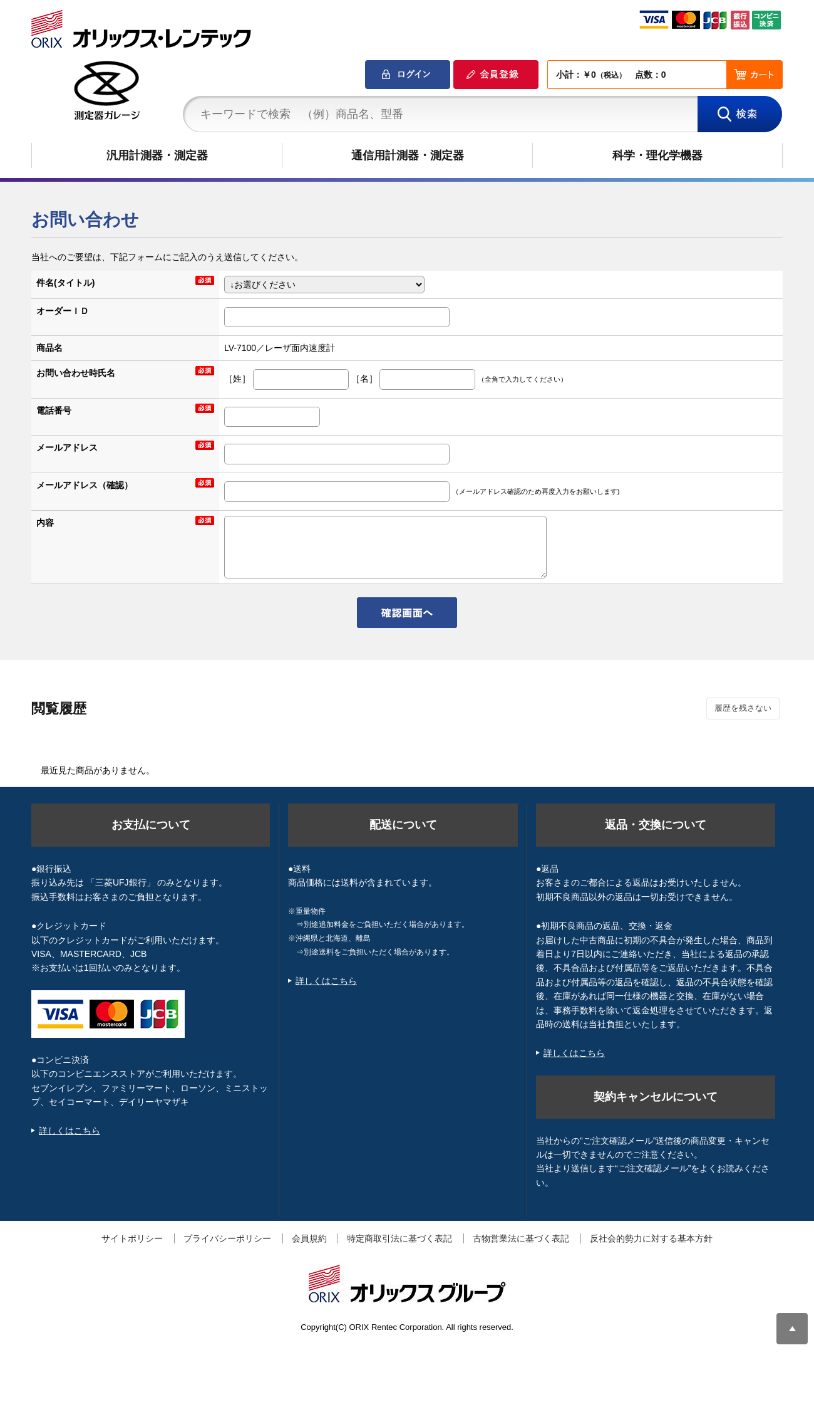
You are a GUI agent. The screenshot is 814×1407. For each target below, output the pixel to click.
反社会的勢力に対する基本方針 (651, 1238)
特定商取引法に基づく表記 (399, 1238)
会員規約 (309, 1238)
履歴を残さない (742, 708)
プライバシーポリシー (227, 1238)
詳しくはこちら (69, 1131)
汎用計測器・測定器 (157, 155)
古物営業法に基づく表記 (521, 1238)
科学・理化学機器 (657, 155)
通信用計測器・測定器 (407, 155)
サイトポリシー (132, 1238)
